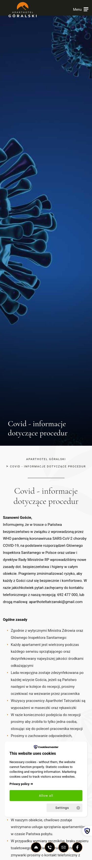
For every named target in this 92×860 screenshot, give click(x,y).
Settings (62, 808)
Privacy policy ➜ (21, 784)
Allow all (46, 795)
